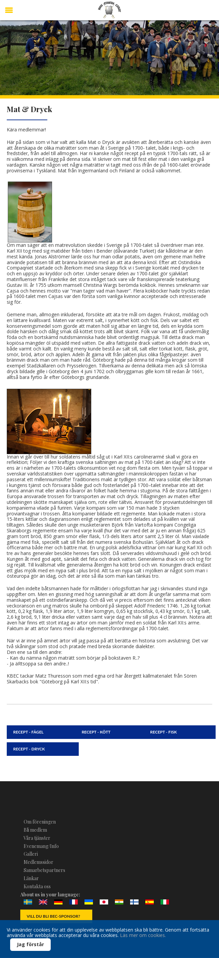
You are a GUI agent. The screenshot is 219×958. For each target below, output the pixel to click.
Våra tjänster (37, 838)
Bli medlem (35, 830)
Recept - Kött (96, 732)
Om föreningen (40, 821)
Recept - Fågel (28, 732)
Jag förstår (30, 944)
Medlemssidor (38, 862)
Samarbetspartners (44, 870)
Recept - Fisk (163, 732)
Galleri (31, 854)
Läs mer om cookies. (143, 935)
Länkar (31, 878)
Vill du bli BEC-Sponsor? (53, 916)
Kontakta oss (37, 886)
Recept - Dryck (29, 748)
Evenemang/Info (41, 846)
